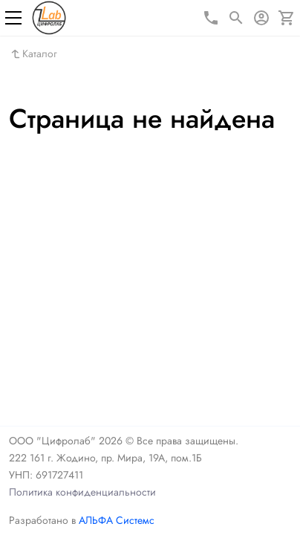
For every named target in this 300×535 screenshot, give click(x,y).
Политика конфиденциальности (82, 491)
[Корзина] (287, 18)
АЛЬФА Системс (115, 520)
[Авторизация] (261, 18)
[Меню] (13, 17)
